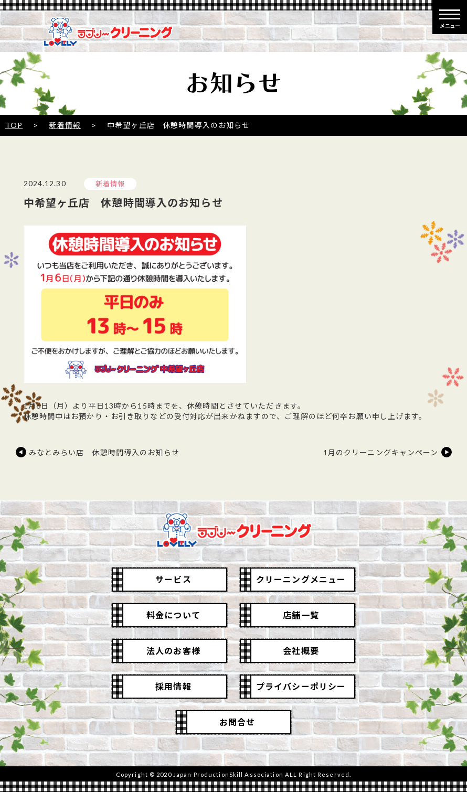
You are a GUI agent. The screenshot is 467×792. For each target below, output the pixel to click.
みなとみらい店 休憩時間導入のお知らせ (104, 452)
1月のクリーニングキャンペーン (381, 452)
